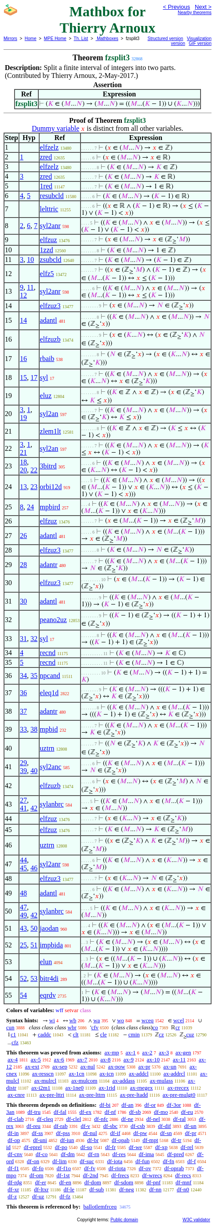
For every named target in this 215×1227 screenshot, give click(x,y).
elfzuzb (50, 339)
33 (23, 729)
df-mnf (183, 1182)
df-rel (187, 1147)
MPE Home (55, 38)
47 (23, 907)
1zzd (46, 250)
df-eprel (33, 1147)
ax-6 (59, 1059)
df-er (40, 1182)
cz (161, 1034)
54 (23, 995)
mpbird (50, 507)
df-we (135, 1147)
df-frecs (120, 1175)
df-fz (64, 1196)
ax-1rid (106, 1087)
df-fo (38, 1168)
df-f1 (13, 1168)
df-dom (92, 1182)
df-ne (127, 1119)
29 (23, 762)
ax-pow (116, 1066)
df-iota (115, 1161)
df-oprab (174, 1168)
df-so (86, 1147)
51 (33, 945)
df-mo (161, 1112)
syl (44, 377)
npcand (50, 675)
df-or (150, 1105)
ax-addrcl (174, 1073)
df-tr (176, 1140)
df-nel (153, 1119)
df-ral (179, 1119)
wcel (178, 1020)
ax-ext (32, 1066)
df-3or (174, 1105)
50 (33, 928)
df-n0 (183, 1189)
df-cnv (14, 1154)
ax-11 (179, 1059)
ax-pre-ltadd (134, 1094)
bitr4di (49, 978)
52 (23, 978)
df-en (65, 1182)
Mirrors (10, 38)
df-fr (110, 1147)
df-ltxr (41, 1189)
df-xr (13, 1189)
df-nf (110, 1112)
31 (23, 638)
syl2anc (51, 766)
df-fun (142, 1161)
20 (23, 470)
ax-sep (59, 1066)
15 (23, 377)
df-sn (166, 1133)
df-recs (183, 1175)
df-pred (175, 1154)
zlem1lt (50, 431)
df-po (61, 1147)
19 (23, 417)
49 (23, 915)
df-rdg (14, 1182)
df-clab (15, 1119)
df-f (191, 1161)
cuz (190, 1034)
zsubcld (51, 259)
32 (33, 638)
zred (46, 157)
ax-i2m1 (40, 1087)
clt (76, 1034)
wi (52, 1020)
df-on (33, 1161)
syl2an (49, 413)
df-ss (37, 1133)
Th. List (81, 38)
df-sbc (110, 1126)
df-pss (63, 1133)
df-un (190, 1126)
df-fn (168, 1161)
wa (96, 1020)
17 (33, 377)
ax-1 (131, 1052)
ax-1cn (76, 1073)
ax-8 (105, 1059)
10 (30, 259)
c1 (13, 1034)
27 (23, 800)
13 (23, 486)
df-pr (191, 1133)
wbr (72, 1027)
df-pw (140, 1133)
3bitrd (48, 466)
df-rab (61, 1126)
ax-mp (112, 1052)
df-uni (40, 1140)
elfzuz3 (50, 306)
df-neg (126, 1189)
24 (30, 507)
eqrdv (48, 995)
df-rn (93, 1154)
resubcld (52, 195)
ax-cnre (16, 1094)
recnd (48, 652)
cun (10, 1027)
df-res (118, 1154)
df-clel (73, 1119)
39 (23, 770)
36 (23, 692)
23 (33, 486)
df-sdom (123, 1182)
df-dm (68, 1154)
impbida (51, 945)
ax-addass (123, 1080)
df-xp (161, 1147)
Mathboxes (106, 38)
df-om (36, 1175)
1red (46, 186)
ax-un (170, 1066)
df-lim (59, 1161)
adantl (48, 320)
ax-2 (147, 1052)
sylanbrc (52, 804)
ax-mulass (161, 1080)
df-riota (117, 1168)
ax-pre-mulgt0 (179, 1094)
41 (23, 808)
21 (23, 452)
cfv (95, 1027)
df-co (41, 1154)
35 (33, 675)
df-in (12, 1133)
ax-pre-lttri (52, 1094)
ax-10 (153, 1059)
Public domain (124, 1219)
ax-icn (106, 1073)
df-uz (38, 1196)
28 (23, 564)
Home (30, 38)
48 (23, 893)
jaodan (49, 928)
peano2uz (53, 619)
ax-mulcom (84, 1080)
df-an (127, 1105)
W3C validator (196, 1219)
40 (33, 770)
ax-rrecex (178, 1087)
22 (33, 470)
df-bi (104, 1105)
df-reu (33, 1126)
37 (23, 711)
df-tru (34, 1112)
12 (23, 295)
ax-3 (164, 1052)
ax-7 (82, 1059)
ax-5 (36, 1059)
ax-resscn (43, 1073)
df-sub (96, 1189)
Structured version (165, 38)
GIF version (200, 43)
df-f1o (64, 1168)
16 (23, 358)
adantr (49, 564)
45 (23, 868)
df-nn (155, 1189)
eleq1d (49, 692)
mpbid (49, 729)
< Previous (176, 7)
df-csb (138, 1126)
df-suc (87, 1161)
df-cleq (45, 1119)
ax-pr (144, 1066)
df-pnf (153, 1182)
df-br (92, 1140)
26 (23, 535)
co (155, 1027)
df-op (13, 1140)
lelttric (49, 209)
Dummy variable (55, 128)
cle (103, 1034)
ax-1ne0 (74, 1087)
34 (23, 675)
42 (33, 808)
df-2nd (90, 1175)
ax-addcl (139, 1073)
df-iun (67, 1140)
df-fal (60, 1112)
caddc (44, 1034)
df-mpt (150, 1140)
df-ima (146, 1154)
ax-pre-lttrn (92, 1094)
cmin (134, 1034)
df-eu (187, 1112)
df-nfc (101, 1119)
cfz (14, 1042)
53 (33, 978)
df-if (115, 1133)
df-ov (144, 1168)
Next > (203, 7)
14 (23, 320)
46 (33, 868)
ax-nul (87, 1066)
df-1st (62, 1175)
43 (23, 928)
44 (23, 860)
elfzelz (49, 147)
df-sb (135, 1112)
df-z (12, 1196)
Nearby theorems (194, 12)
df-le (69, 1189)
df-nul (90, 1133)
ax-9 (129, 1059)
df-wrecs (152, 1175)
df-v (85, 1126)
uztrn (47, 748)
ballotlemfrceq (100, 1206)
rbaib (47, 358)
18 (23, 462)
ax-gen (183, 1052)
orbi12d (51, 486)
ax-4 (12, 1059)
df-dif (164, 1126)
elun (46, 961)
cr (177, 1027)
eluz (46, 395)
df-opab (120, 1140)
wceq (147, 1020)
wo (120, 1020)
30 (23, 601)
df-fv (89, 1168)
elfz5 (47, 273)
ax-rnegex (141, 1087)
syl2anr (50, 225)
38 (33, 729)
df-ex (85, 1112)
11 (30, 287)
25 (23, 945)
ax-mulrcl (45, 1080)
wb (73, 1020)
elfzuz (48, 239)
